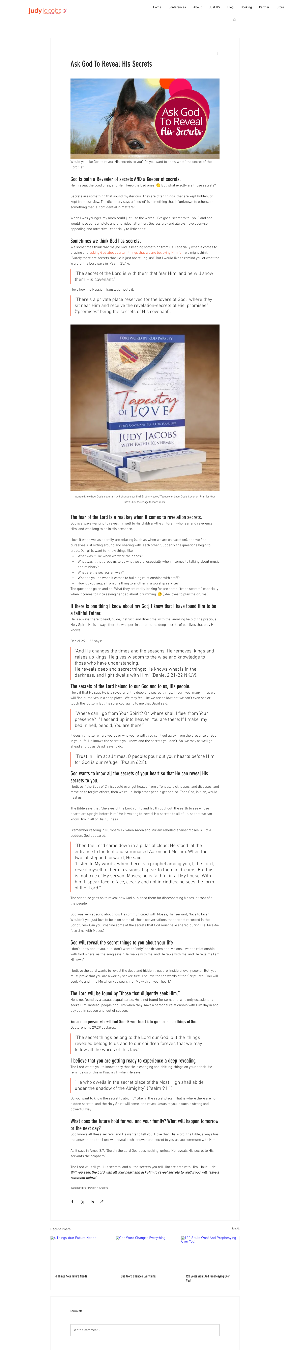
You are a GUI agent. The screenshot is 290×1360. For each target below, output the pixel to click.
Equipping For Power (83, 1188)
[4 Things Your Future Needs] (80, 1252)
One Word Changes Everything (138, 1276)
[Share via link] (102, 1202)
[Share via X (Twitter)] (82, 1202)
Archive (103, 1188)
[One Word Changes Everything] (145, 1252)
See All (235, 1228)
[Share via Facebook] (72, 1202)
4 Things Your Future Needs (71, 1276)
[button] (234, 19)
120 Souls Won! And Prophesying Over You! (208, 1278)
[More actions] (217, 52)
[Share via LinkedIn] (92, 1202)
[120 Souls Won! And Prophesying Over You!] (210, 1252)
